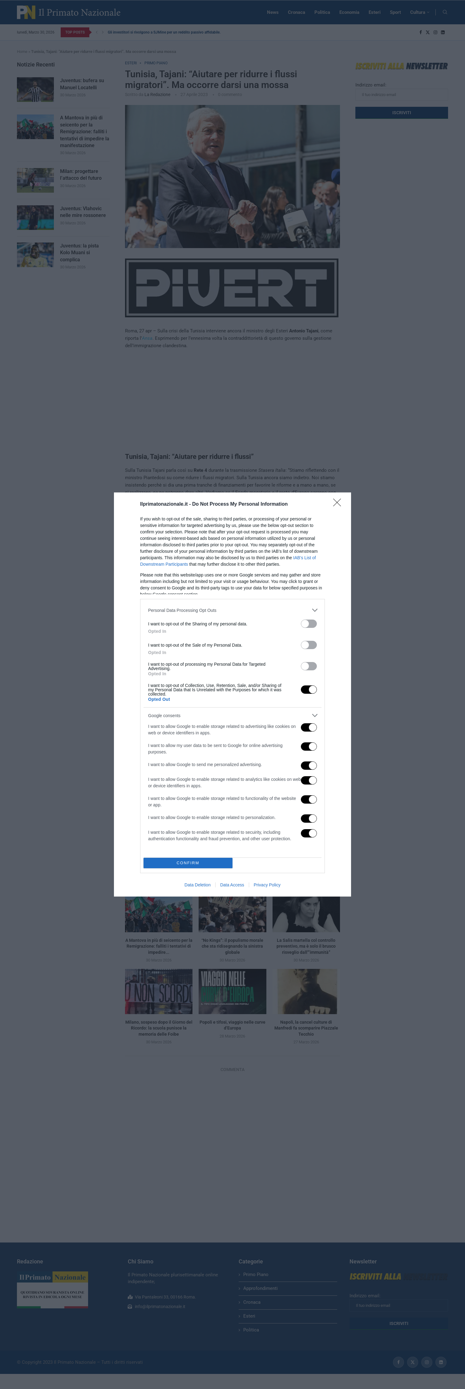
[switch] (309, 624)
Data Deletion (197, 884)
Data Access (232, 884)
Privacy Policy (267, 884)
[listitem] (232, 610)
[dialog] (232, 694)
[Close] (339, 504)
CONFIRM (188, 863)
